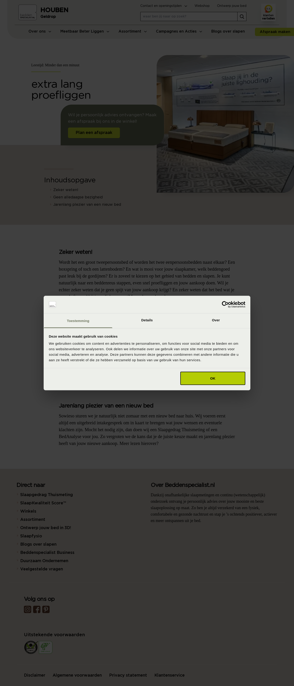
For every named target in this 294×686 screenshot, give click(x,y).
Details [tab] (147, 320)
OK (212, 378)
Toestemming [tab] (78, 321)
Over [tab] (216, 320)
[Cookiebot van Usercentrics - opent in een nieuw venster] (225, 304)
